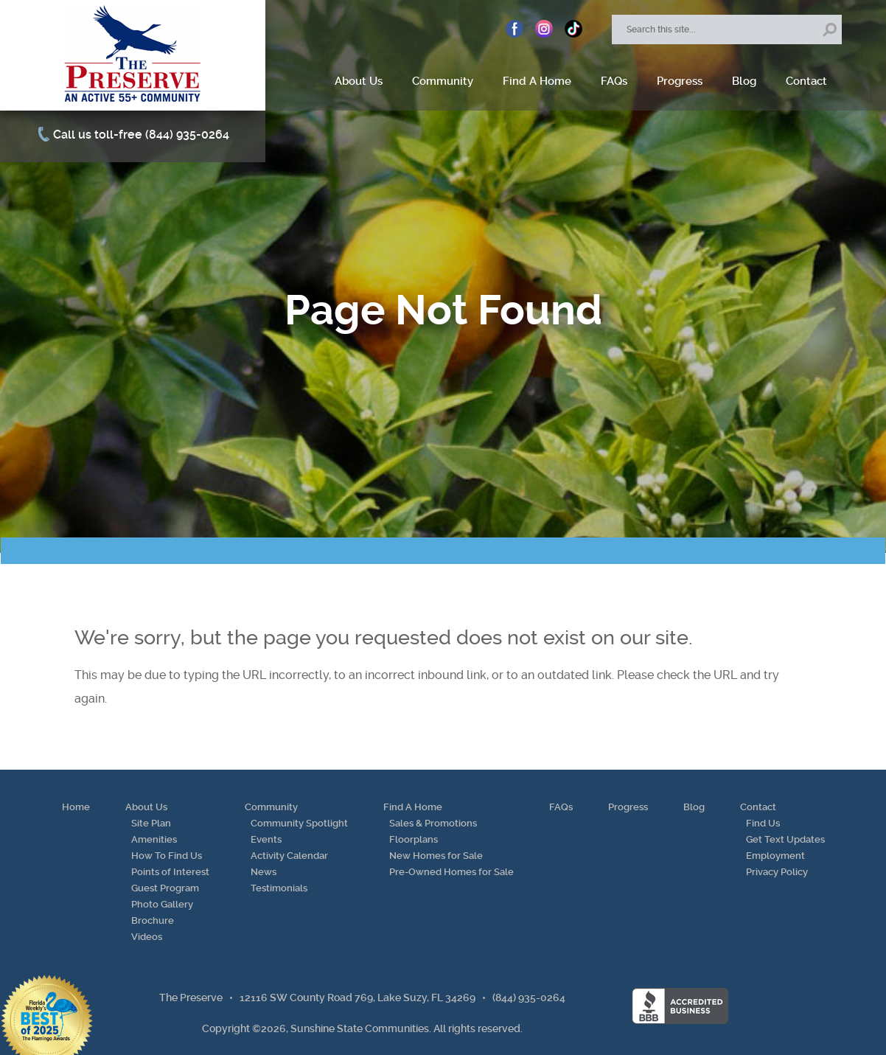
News (263, 871)
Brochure (152, 920)
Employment (775, 855)
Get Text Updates (785, 839)
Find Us (763, 823)
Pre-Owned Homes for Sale (451, 871)
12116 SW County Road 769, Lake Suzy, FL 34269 (357, 997)
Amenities (154, 839)
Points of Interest (170, 871)
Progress (679, 81)
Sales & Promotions (433, 823)
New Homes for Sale (436, 855)
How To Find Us (166, 855)
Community (442, 81)
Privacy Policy (777, 871)
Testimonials (279, 888)
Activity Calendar (289, 855)
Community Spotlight (299, 823)
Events (266, 839)
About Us (359, 81)
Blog (744, 81)
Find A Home (537, 81)
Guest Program (165, 888)
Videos (146, 936)
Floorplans (413, 839)
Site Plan (151, 823)
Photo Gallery (162, 904)
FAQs (614, 81)
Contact (806, 81)
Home (76, 806)
